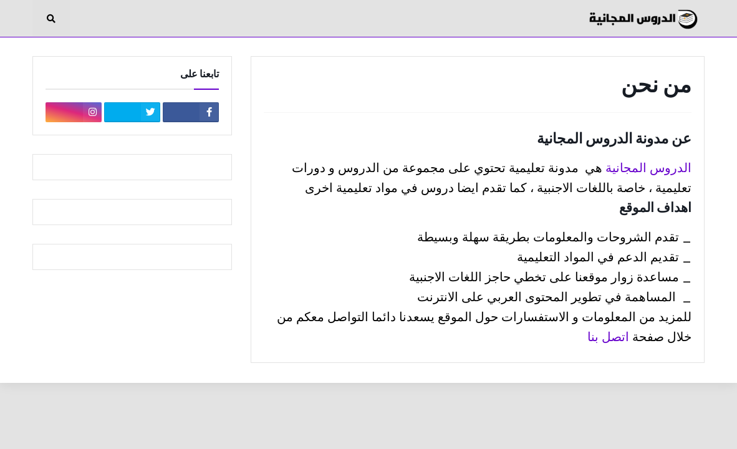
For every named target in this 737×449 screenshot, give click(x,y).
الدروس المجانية (648, 167)
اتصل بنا (608, 336)
